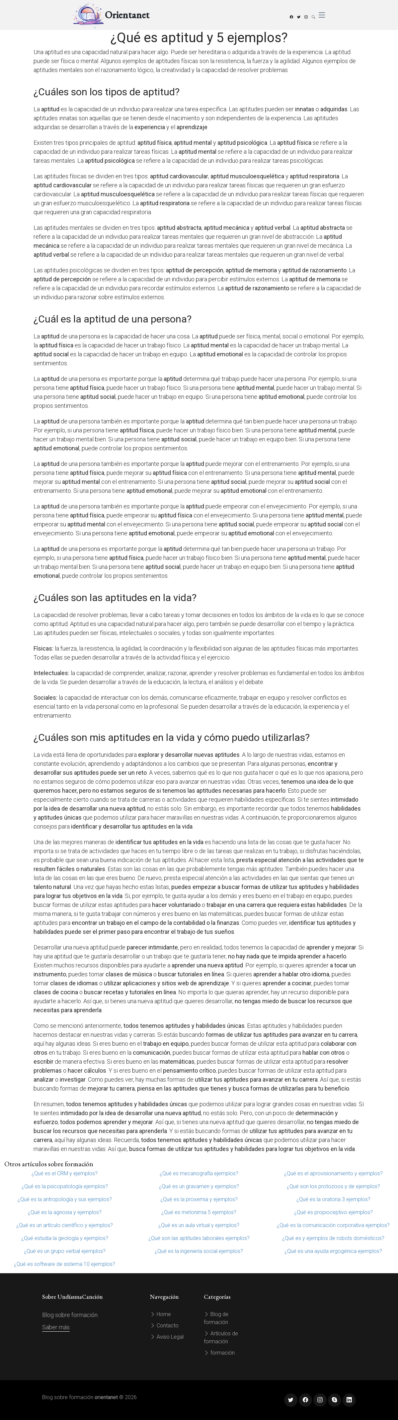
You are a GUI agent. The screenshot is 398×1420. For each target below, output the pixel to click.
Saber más (56, 1327)
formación (219, 1353)
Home (160, 1314)
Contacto (164, 1325)
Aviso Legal (167, 1337)
